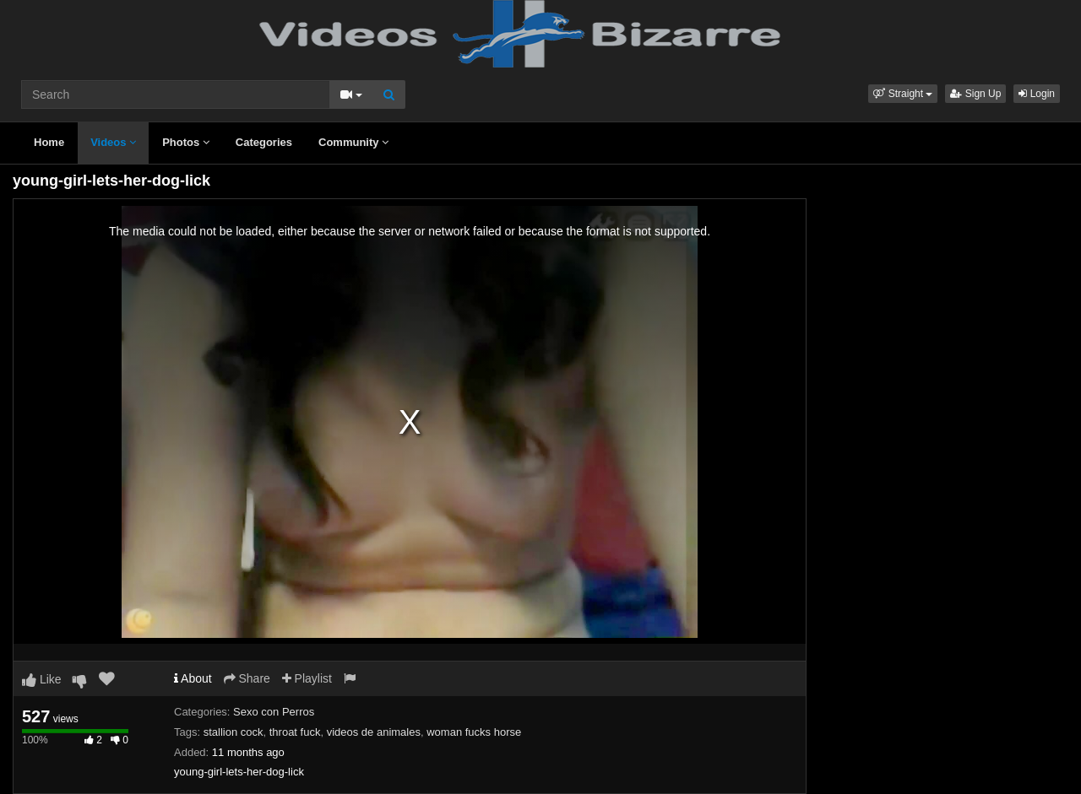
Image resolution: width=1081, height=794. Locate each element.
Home (49, 142)
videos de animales (374, 732)
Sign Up (975, 94)
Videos (113, 142)
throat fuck (295, 732)
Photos (185, 142)
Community (353, 142)
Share (247, 678)
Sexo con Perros (273, 711)
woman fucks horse (473, 732)
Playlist (307, 678)
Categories (264, 142)
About (193, 678)
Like (42, 679)
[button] (902, 93)
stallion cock (233, 732)
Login (1037, 94)
